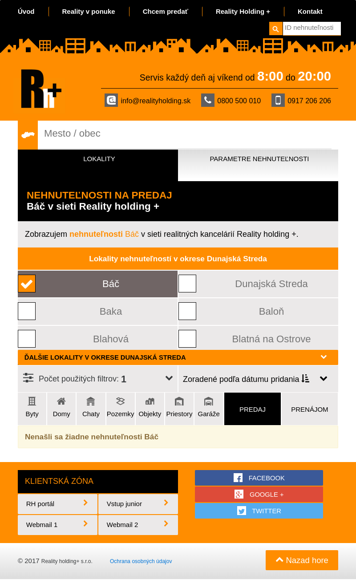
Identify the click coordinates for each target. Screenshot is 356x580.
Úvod (26, 11)
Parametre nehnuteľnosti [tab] (259, 158)
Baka (111, 311)
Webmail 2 (138, 525)
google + (259, 494)
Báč (104, 234)
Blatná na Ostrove (271, 339)
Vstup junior (138, 504)
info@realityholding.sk (147, 100)
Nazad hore (301, 561)
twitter (259, 511)
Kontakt (310, 11)
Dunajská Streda (271, 283)
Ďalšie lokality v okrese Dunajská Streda (175, 357)
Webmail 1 (57, 525)
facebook (260, 477)
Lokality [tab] (99, 158)
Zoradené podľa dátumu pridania (246, 379)
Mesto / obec (73, 133)
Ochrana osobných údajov (141, 562)
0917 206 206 (301, 100)
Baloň (272, 311)
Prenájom (309, 409)
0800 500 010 (231, 100)
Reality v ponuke (88, 11)
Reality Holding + (243, 11)
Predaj (252, 409)
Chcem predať (165, 11)
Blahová (111, 339)
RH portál (57, 504)
